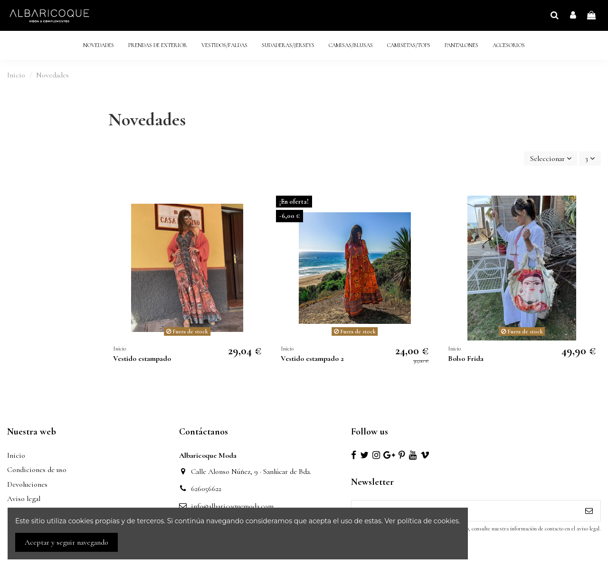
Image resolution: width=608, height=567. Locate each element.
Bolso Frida (466, 358)
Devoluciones (27, 484)
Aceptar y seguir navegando (66, 542)
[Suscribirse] (589, 511)
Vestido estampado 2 (312, 358)
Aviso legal (23, 498)
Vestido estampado (142, 358)
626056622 (206, 488)
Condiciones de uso (36, 469)
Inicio (16, 455)
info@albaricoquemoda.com (232, 506)
